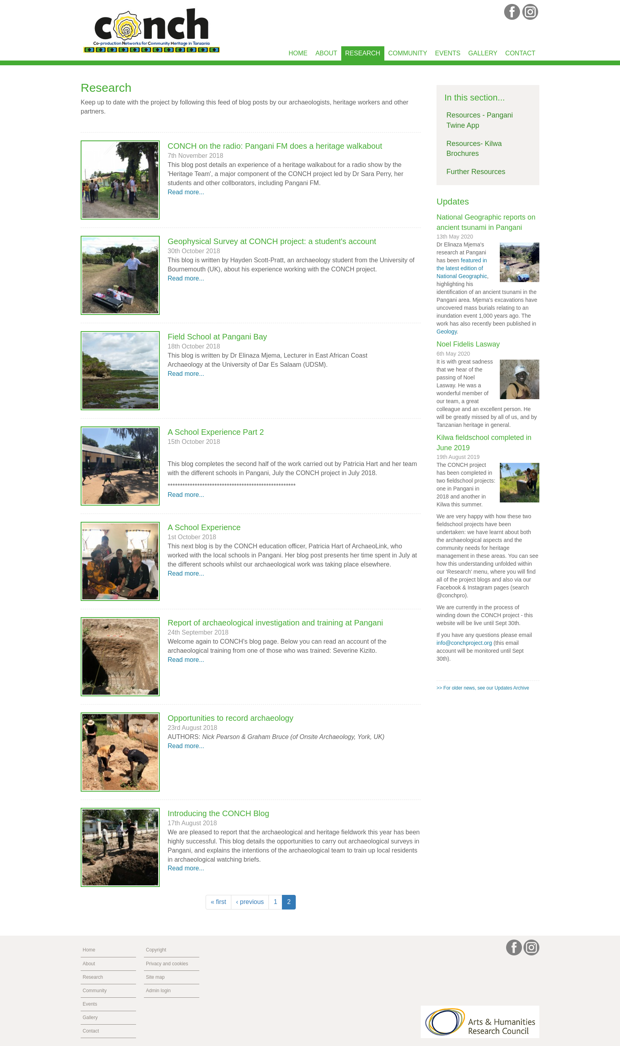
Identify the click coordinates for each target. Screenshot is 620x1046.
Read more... (186, 192)
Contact (520, 53)
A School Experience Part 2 (216, 432)
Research (362, 53)
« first (218, 901)
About (326, 53)
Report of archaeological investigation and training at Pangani (275, 622)
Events (447, 53)
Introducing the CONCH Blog (218, 813)
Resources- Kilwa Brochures (474, 149)
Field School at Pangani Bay (217, 336)
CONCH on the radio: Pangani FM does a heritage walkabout (275, 146)
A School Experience (204, 527)
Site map (155, 977)
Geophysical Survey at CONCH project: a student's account (272, 241)
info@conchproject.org (464, 643)
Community (407, 53)
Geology (447, 331)
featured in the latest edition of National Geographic (462, 268)
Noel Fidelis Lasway (468, 344)
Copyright (156, 950)
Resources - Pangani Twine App (479, 120)
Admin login (158, 990)
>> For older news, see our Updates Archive (483, 688)
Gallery (482, 53)
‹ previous (250, 901)
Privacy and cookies (167, 963)
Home (298, 53)
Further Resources (475, 172)
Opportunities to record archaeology (230, 718)
